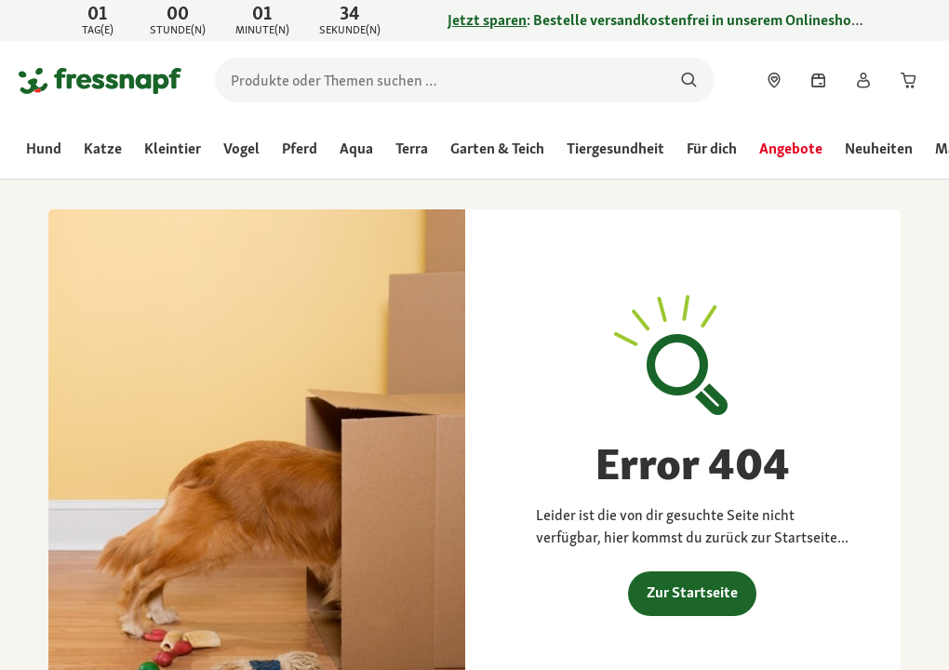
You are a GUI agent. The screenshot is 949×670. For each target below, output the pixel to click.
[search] (465, 80)
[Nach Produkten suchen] (689, 80)
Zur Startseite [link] (692, 592)
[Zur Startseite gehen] (100, 80)
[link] (474, 20)
